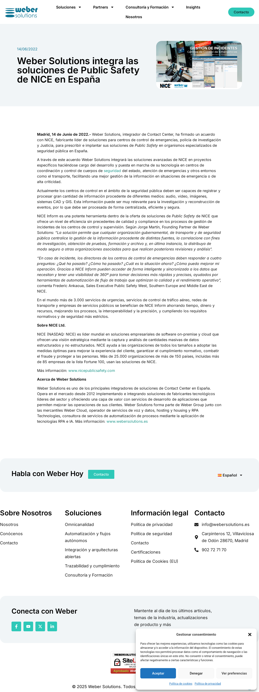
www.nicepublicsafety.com (91, 370)
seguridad (112, 170)
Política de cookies (181, 683)
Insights (193, 7)
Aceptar (158, 673)
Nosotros (134, 16)
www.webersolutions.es (127, 421)
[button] (249, 634)
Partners (103, 7)
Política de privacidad (208, 683)
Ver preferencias (234, 673)
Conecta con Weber (44, 611)
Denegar (196, 673)
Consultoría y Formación (150, 7)
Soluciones (69, 7)
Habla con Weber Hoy (47, 473)
